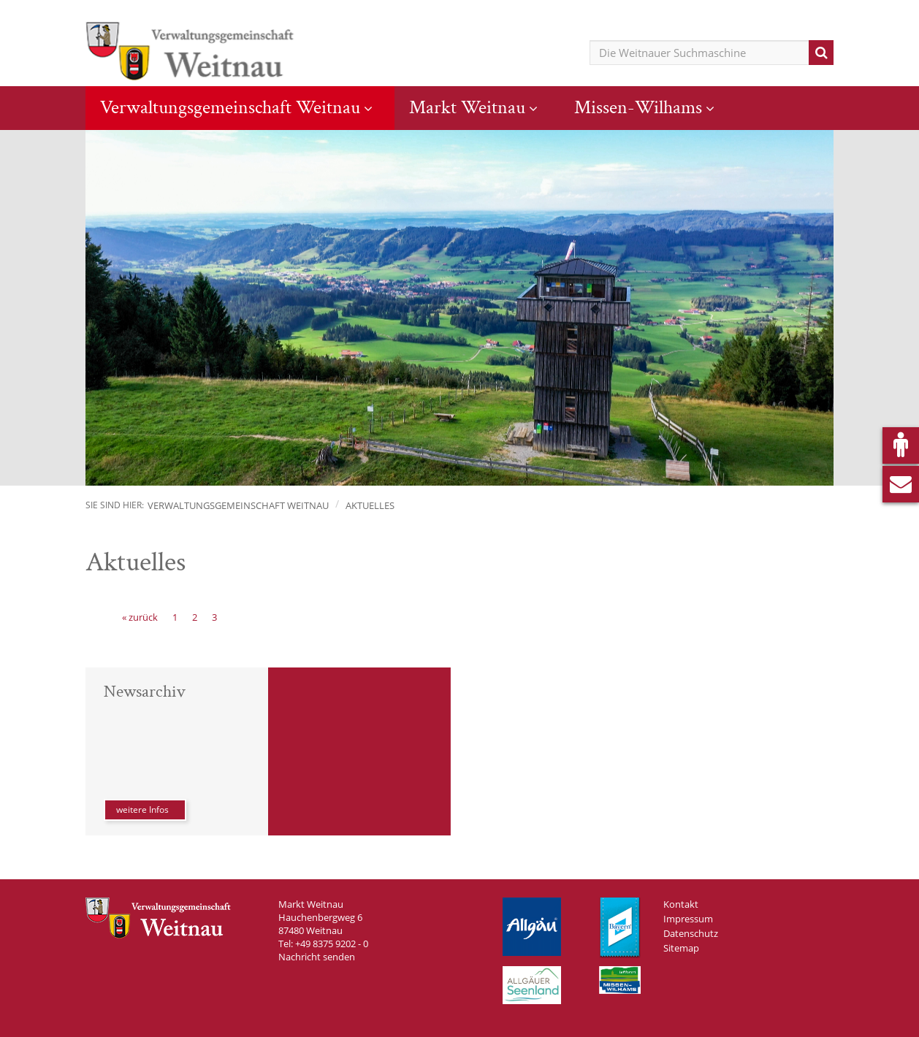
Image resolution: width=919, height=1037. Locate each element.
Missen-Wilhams (638, 107)
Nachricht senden (316, 956)
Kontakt (680, 904)
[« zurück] (140, 617)
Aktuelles (370, 505)
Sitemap (681, 947)
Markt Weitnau (467, 107)
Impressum (688, 918)
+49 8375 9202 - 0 (331, 943)
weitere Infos (142, 809)
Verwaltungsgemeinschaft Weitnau (230, 107)
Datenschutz (690, 933)
